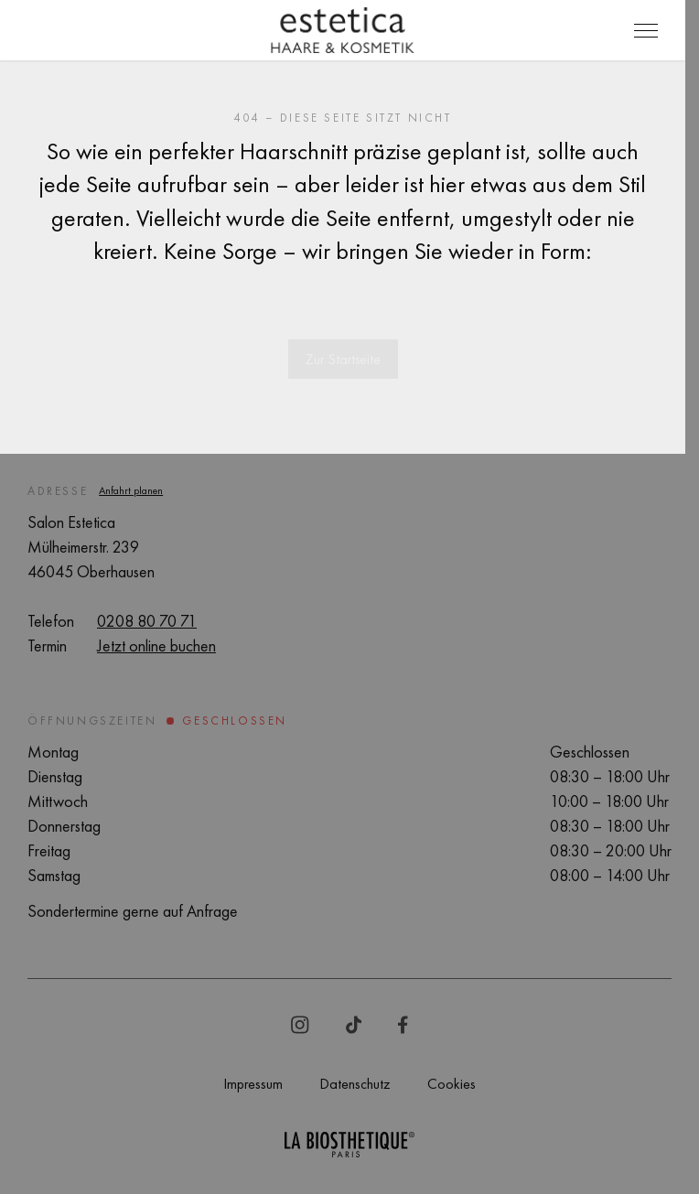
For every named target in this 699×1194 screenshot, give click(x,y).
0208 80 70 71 (147, 620)
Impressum (253, 1083)
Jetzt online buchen (156, 645)
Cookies (451, 1083)
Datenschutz (355, 1083)
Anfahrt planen (131, 490)
